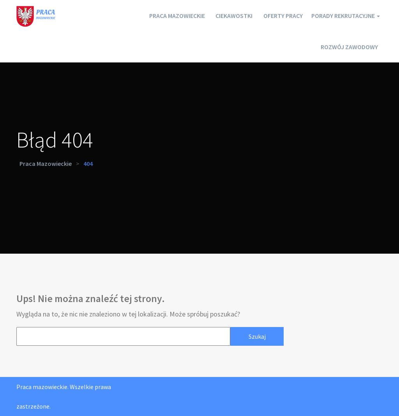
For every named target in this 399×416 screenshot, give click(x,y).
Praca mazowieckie (152, 16)
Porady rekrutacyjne (340, 16)
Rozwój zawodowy (346, 47)
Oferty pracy (270, 16)
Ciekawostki (214, 16)
